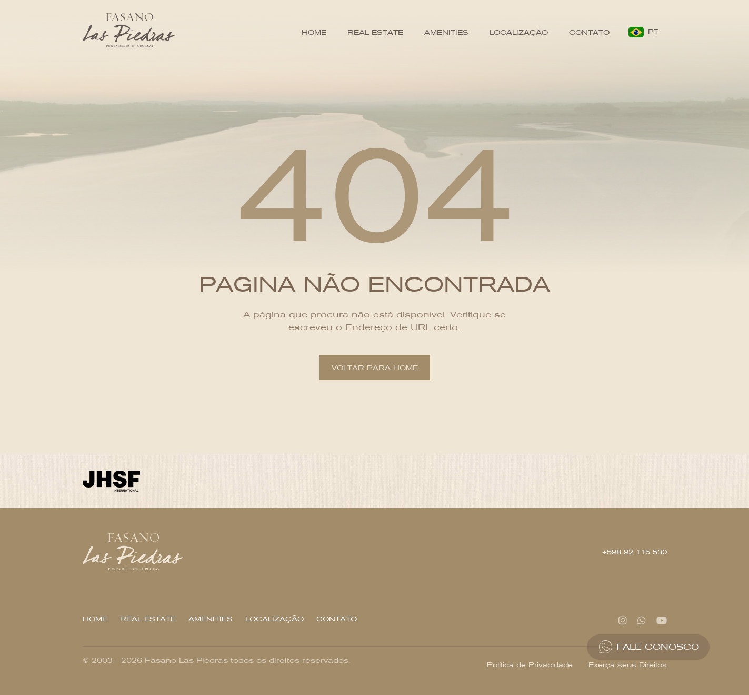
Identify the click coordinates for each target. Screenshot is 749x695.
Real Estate (375, 32)
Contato (589, 32)
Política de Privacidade (530, 664)
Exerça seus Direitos (627, 664)
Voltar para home (375, 367)
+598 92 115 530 (634, 552)
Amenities (446, 32)
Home (314, 32)
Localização (519, 32)
